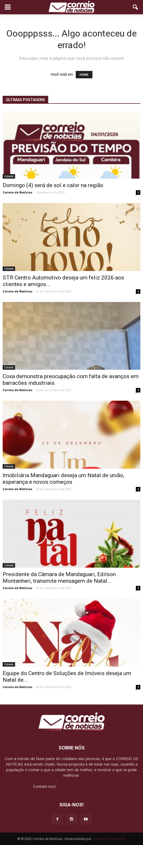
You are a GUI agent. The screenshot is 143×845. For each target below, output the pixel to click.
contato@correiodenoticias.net (83, 786)
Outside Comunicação (109, 839)
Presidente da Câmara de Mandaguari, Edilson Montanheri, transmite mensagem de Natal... (59, 577)
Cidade (9, 176)
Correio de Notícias (17, 192)
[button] (135, 7)
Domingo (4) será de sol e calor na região (53, 185)
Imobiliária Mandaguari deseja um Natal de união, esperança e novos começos (63, 478)
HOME (84, 74)
